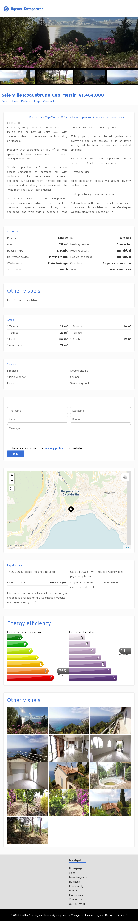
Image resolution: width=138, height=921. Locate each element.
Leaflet (127, 547)
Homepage (23, 9)
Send (15, 453)
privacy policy (53, 448)
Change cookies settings (86, 915)
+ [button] (12, 475)
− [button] (12, 481)
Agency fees (60, 915)
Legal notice (41, 915)
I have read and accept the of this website (47, 448)
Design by (116, 915)
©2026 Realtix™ (20, 915)
